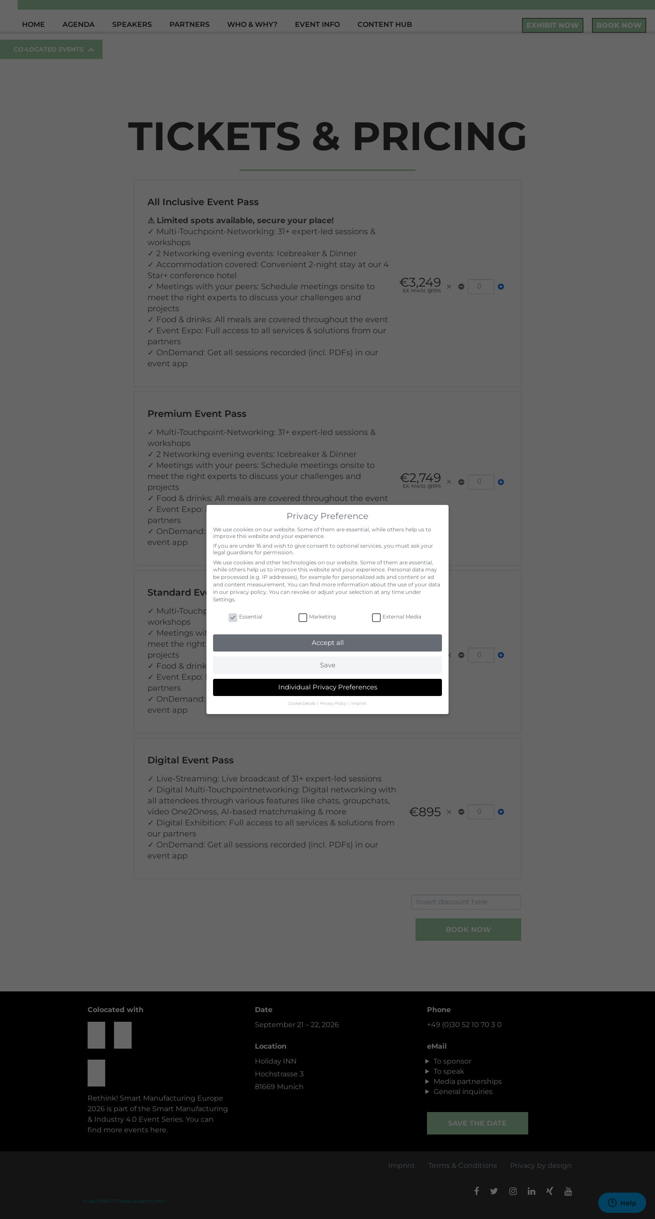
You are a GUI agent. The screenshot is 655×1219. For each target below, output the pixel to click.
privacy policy (248, 592)
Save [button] (327, 665)
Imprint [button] (359, 703)
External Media (396, 616)
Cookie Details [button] (302, 703)
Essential (245, 616)
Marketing (317, 616)
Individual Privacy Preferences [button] (327, 687)
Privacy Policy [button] (333, 703)
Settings (224, 599)
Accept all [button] (328, 642)
